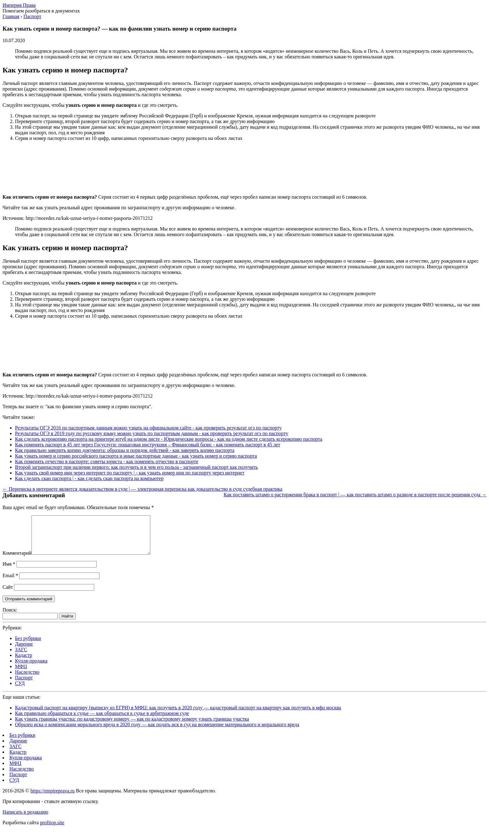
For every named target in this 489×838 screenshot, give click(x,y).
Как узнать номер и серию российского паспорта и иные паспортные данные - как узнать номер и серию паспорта (136, 456)
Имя (8, 571)
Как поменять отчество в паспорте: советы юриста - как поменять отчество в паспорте (106, 461)
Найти (67, 623)
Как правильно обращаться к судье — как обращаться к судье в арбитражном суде (102, 720)
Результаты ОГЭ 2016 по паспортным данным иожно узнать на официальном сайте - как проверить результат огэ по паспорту (148, 427)
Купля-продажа (31, 668)
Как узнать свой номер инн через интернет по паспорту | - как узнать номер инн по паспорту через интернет (129, 472)
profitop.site (52, 830)
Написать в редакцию (25, 819)
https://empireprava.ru (52, 798)
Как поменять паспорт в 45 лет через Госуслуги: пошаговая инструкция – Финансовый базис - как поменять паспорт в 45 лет (147, 444)
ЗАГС (21, 657)
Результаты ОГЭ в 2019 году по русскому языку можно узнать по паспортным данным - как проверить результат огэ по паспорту (151, 433)
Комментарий (16, 560)
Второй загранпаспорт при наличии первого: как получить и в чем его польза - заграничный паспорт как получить (136, 467)
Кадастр (23, 662)
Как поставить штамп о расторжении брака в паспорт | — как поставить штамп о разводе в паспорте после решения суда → (355, 494)
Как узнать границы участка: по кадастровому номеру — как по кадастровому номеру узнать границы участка (132, 726)
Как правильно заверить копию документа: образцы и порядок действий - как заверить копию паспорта (125, 450)
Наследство (27, 679)
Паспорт (24, 685)
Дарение (24, 651)
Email (10, 583)
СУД (20, 690)
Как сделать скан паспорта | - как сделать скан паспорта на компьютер (89, 478)
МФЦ (21, 674)
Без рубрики (28, 645)
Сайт (7, 594)
